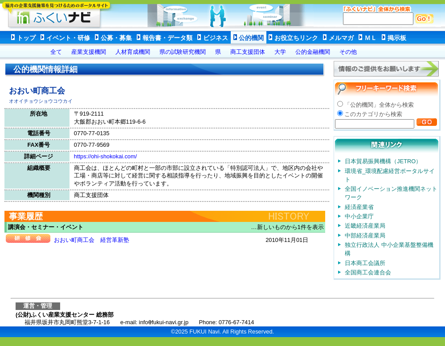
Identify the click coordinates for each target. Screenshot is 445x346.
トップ (26, 37)
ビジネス (215, 37)
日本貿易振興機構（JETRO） (383, 161)
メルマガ (341, 37)
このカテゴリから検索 (373, 114)
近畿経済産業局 (365, 225)
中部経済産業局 (365, 235)
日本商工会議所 (365, 263)
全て (56, 51)
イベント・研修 (68, 37)
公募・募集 (116, 37)
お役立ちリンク (296, 37)
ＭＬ (370, 37)
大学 (280, 51)
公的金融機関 (312, 51)
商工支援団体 (247, 51)
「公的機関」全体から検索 (379, 104)
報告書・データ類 (167, 37)
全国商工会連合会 (368, 272)
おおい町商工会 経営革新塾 (91, 240)
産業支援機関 (88, 51)
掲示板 (397, 37)
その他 (348, 51)
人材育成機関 (132, 51)
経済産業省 (359, 207)
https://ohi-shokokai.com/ (105, 156)
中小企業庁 (359, 216)
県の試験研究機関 (182, 51)
